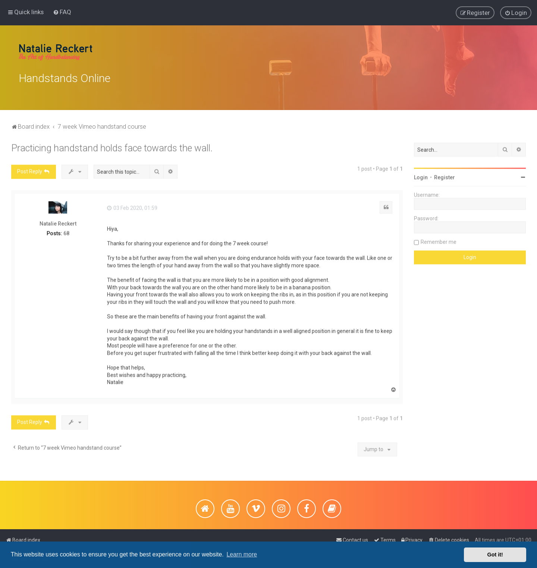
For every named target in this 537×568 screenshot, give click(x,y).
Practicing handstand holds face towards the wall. (112, 146)
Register (444, 176)
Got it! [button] (495, 555)
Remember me (438, 240)
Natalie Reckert (58, 222)
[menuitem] (62, 11)
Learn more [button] (241, 554)
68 (66, 232)
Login (421, 176)
